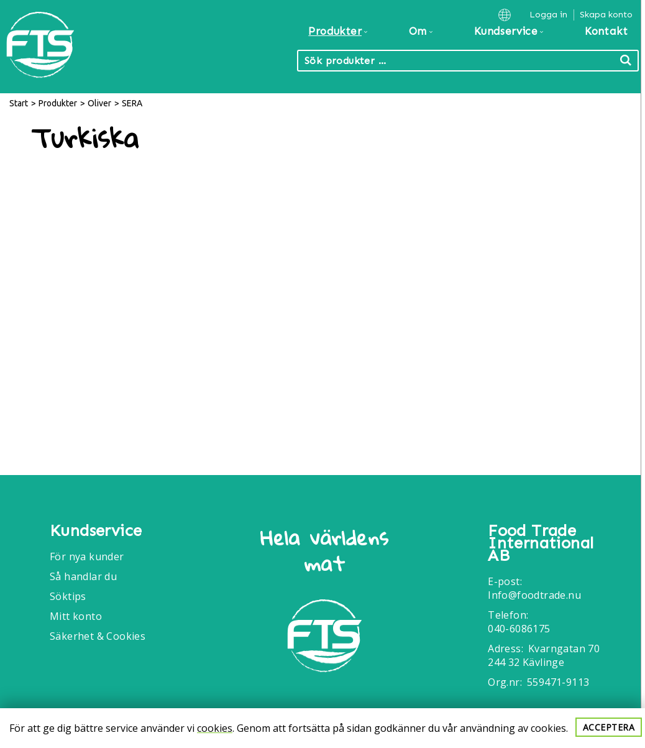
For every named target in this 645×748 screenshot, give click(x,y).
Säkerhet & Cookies (97, 636)
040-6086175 (519, 628)
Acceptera (609, 727)
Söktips (68, 596)
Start (18, 103)
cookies (214, 728)
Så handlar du (83, 576)
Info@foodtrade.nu (534, 595)
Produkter (58, 103)
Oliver (99, 103)
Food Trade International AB (540, 543)
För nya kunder (87, 556)
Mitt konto (76, 616)
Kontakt (606, 31)
